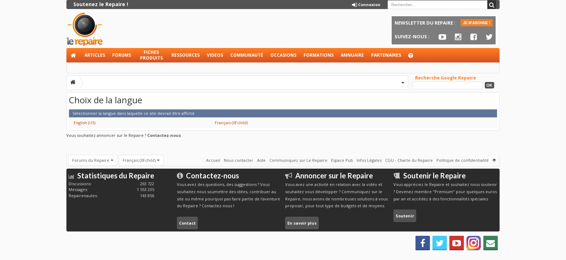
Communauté (246, 55)
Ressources (185, 55)
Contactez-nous (164, 135)
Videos (215, 55)
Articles (94, 55)
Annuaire (352, 55)
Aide (261, 159)
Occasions (283, 55)
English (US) (84, 122)
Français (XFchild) (231, 122)
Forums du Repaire (90, 159)
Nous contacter (238, 159)
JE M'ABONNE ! (476, 23)
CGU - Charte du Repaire (409, 159)
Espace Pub (342, 159)
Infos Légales (369, 159)
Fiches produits (151, 55)
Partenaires (386, 55)
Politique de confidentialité (462, 159)
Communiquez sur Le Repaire (298, 159)
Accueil (73, 55)
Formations (319, 55)
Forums (121, 55)
